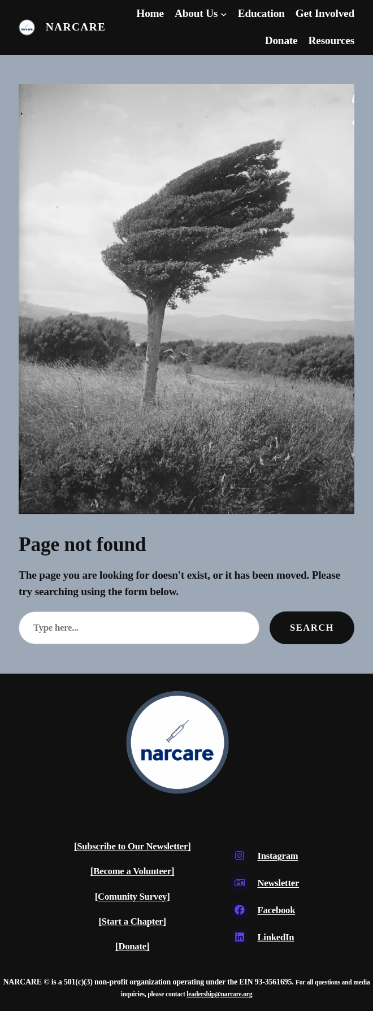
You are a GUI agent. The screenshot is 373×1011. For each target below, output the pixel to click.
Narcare (76, 27)
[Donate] (132, 946)
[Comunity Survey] (132, 896)
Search (312, 627)
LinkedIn (275, 937)
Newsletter (278, 883)
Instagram (277, 856)
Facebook (276, 910)
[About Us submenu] (223, 14)
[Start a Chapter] (132, 921)
